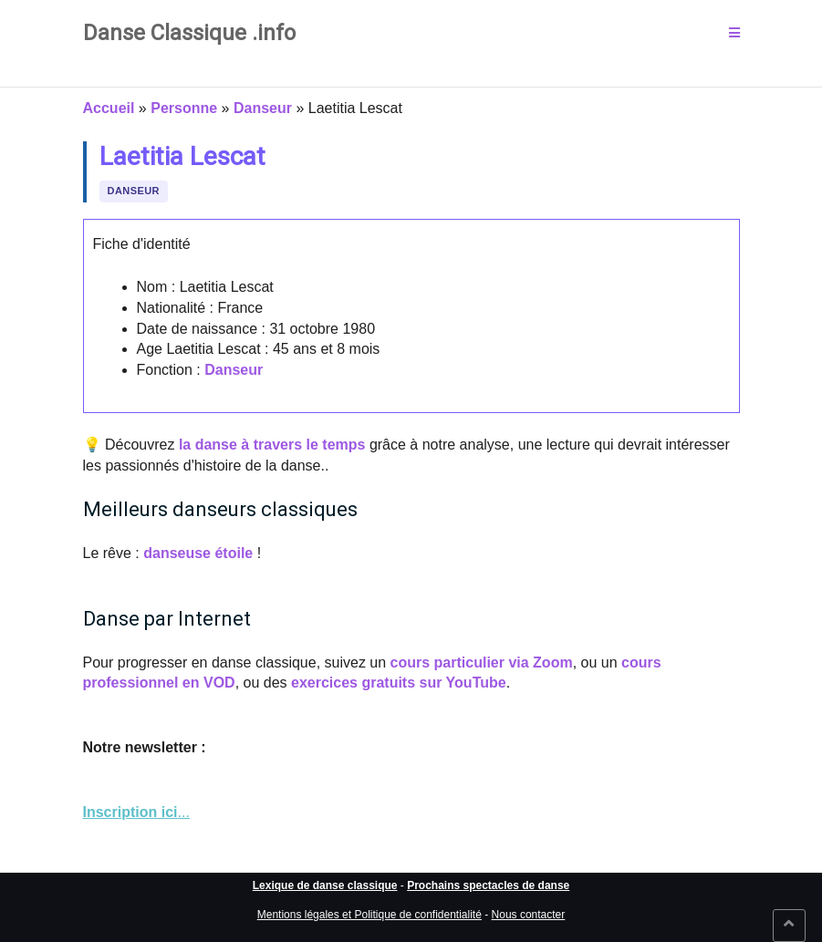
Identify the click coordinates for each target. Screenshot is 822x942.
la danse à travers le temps (272, 444)
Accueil (109, 108)
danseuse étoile (198, 553)
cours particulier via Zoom (481, 662)
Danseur (263, 108)
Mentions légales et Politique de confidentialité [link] (369, 914)
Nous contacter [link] (529, 914)
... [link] (136, 812)
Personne (184, 108)
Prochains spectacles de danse (488, 885)
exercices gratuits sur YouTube (398, 682)
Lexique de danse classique (325, 885)
